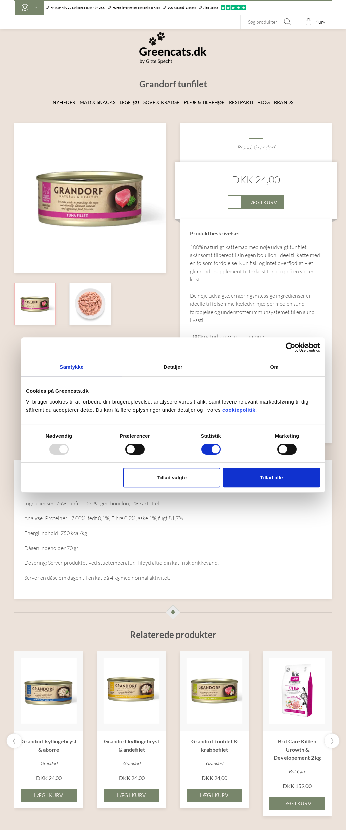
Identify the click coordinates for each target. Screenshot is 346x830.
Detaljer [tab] (173, 367)
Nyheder (64, 102)
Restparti (241, 102)
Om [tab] (274, 367)
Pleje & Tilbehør (204, 102)
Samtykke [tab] (72, 367)
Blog (263, 102)
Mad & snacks (97, 102)
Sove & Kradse (161, 102)
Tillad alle (271, 477)
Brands (283, 102)
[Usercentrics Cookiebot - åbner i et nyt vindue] (290, 347)
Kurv (320, 22)
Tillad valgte (172, 477)
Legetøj (129, 102)
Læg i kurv (262, 202)
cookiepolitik (238, 410)
